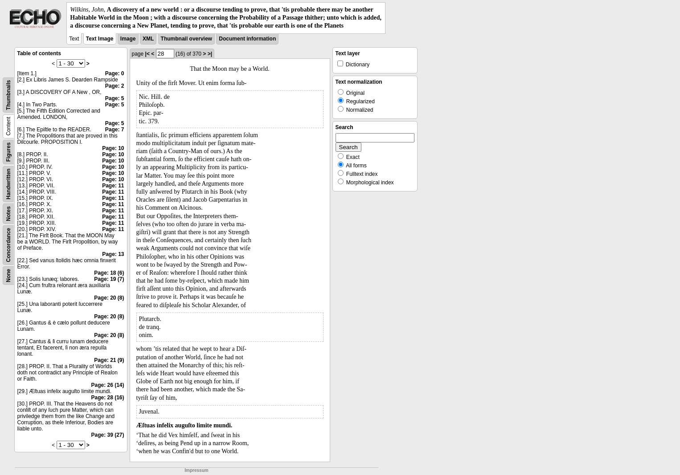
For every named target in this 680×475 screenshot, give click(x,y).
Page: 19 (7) (109, 279)
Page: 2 (114, 86)
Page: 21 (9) (109, 360)
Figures (8, 151)
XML (148, 39)
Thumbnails (8, 95)
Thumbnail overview (186, 39)
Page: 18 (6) (109, 273)
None (8, 275)
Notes (8, 213)
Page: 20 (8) (109, 298)
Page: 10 (113, 148)
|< (147, 54)
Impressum (196, 470)
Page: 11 (113, 186)
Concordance (8, 245)
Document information (247, 39)
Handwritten (8, 183)
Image (128, 39)
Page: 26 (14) (107, 385)
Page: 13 (113, 254)
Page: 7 (114, 129)
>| (210, 54)
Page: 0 (114, 73)
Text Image (100, 39)
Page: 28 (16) (107, 397)
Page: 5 (114, 98)
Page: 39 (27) (107, 435)
